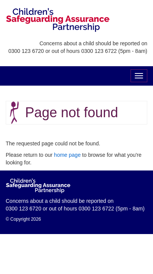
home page (67, 155)
